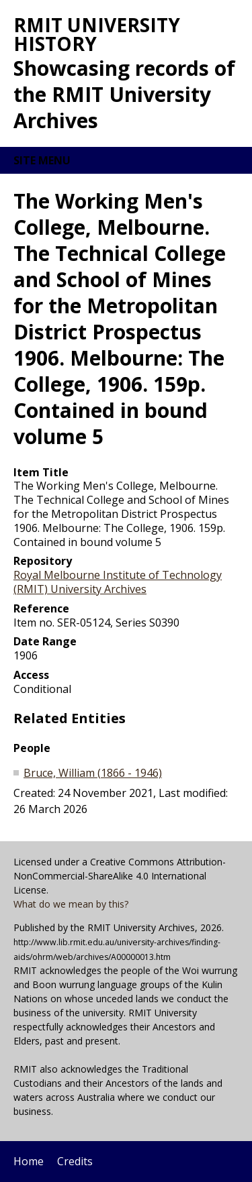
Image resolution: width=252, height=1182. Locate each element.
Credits (75, 1161)
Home (28, 1161)
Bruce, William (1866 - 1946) (93, 772)
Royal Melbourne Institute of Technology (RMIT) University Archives (117, 582)
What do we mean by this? (70, 904)
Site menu (42, 160)
